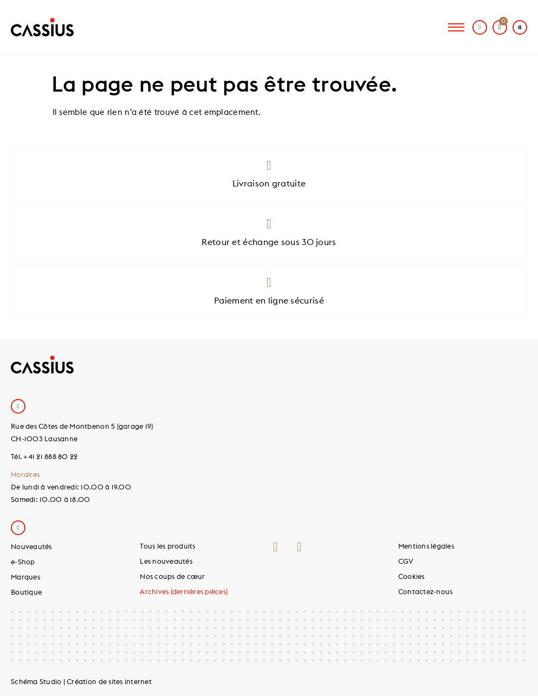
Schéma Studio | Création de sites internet (81, 681)
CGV (406, 561)
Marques (25, 576)
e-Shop (23, 561)
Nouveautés (31, 546)
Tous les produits (167, 546)
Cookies (411, 576)
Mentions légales (426, 546)
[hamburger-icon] (456, 27)
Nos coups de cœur (172, 576)
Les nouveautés (166, 561)
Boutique (26, 592)
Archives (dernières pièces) (184, 591)
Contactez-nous (425, 591)
